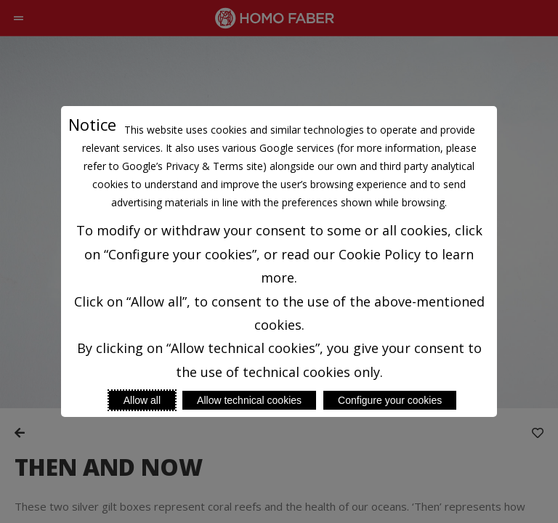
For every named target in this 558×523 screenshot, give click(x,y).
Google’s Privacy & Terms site (192, 166)
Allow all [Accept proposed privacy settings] (142, 400)
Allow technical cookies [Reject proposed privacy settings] (249, 400)
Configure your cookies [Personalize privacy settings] (390, 400)
